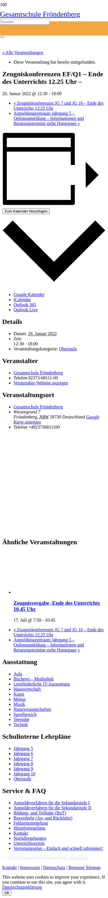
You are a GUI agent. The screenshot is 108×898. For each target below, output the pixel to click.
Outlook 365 (25, 304)
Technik (21, 724)
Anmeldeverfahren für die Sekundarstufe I (52, 802)
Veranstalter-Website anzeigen (41, 382)
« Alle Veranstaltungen (22, 52)
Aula (18, 673)
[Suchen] (25, 22)
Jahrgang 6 (23, 753)
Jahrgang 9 (23, 768)
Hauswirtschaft (27, 689)
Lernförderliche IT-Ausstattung (42, 684)
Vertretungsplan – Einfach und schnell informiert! (58, 848)
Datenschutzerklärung (22, 887)
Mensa (20, 699)
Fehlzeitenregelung (31, 823)
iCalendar (22, 299)
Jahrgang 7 (23, 758)
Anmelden (78, 858)
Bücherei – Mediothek (34, 679)
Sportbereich (25, 714)
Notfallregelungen (30, 838)
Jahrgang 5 (23, 748)
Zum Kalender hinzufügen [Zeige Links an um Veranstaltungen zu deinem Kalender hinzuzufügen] (26, 211)
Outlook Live (26, 309)
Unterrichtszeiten (29, 843)
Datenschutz (54, 867)
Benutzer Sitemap (84, 867)
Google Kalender (29, 294)
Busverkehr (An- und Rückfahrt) (43, 818)
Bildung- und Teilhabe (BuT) (40, 812)
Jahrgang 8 (23, 763)
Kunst (19, 694)
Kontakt (21, 833)
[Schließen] (2, 37)
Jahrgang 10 (24, 773)
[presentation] (56, 592)
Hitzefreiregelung (29, 828)
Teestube (22, 719)
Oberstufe (68, 348)
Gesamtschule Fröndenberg (38, 372)
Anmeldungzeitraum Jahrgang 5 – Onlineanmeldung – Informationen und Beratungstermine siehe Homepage (49, 118)
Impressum (30, 867)
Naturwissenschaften (32, 709)
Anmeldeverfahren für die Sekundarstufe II (52, 807)
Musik (19, 704)
